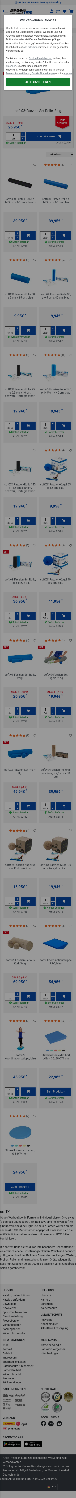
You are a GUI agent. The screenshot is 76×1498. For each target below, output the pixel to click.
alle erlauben (30, 47)
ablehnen (11, 66)
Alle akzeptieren (37, 82)
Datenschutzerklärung (18, 73)
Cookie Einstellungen (40, 58)
